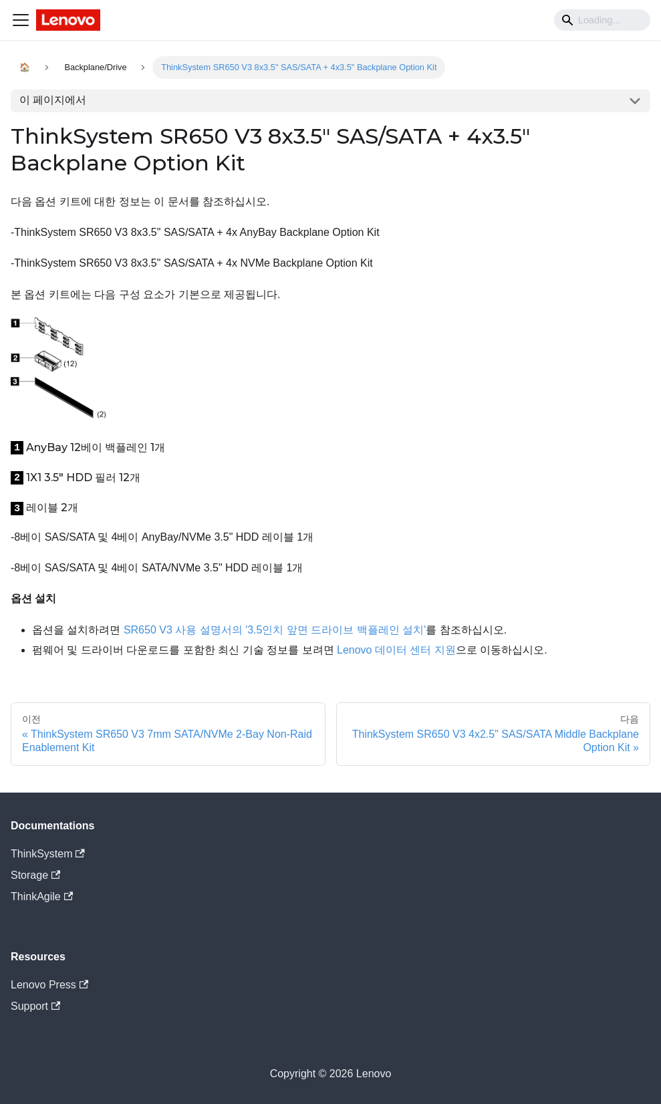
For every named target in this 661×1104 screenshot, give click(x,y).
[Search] (602, 20)
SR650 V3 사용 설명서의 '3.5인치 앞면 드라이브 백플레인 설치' (275, 630)
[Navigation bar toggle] (21, 20)
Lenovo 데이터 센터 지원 (396, 650)
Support (35, 1006)
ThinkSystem (48, 853)
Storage (35, 875)
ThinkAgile (42, 896)
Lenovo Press (49, 984)
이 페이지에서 (52, 100)
